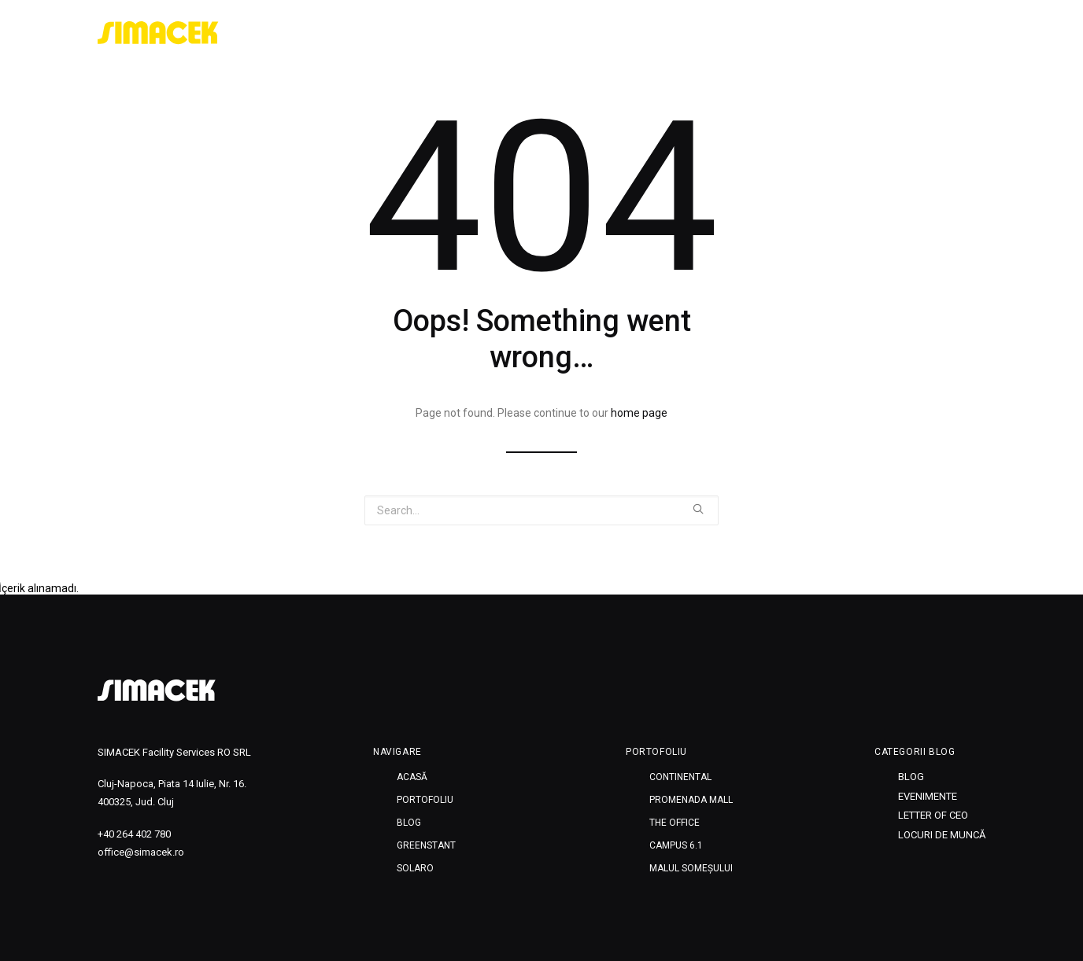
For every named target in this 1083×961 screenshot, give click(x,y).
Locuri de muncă (941, 835)
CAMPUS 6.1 (676, 845)
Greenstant (877, 33)
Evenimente (927, 796)
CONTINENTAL (680, 776)
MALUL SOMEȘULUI (691, 868)
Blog (807, 33)
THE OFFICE (674, 822)
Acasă (666, 33)
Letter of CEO (933, 815)
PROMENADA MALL (691, 799)
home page (639, 413)
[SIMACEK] (158, 33)
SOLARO (954, 33)
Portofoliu (739, 33)
